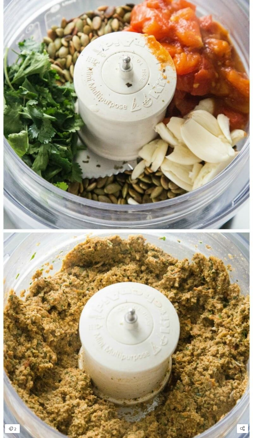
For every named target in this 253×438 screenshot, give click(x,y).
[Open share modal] (242, 428)
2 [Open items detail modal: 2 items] (12, 429)
